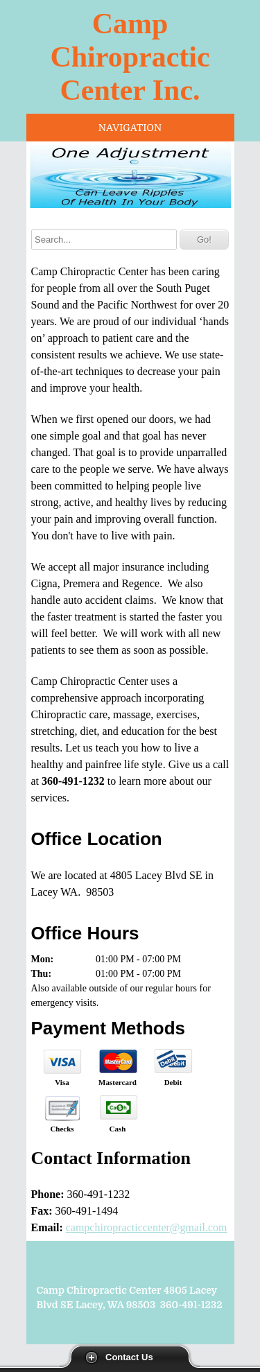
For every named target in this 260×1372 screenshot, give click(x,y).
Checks (61, 1128)
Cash (118, 1128)
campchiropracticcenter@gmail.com (146, 1227)
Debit (173, 1082)
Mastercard (117, 1082)
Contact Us (129, 1357)
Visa (62, 1082)
